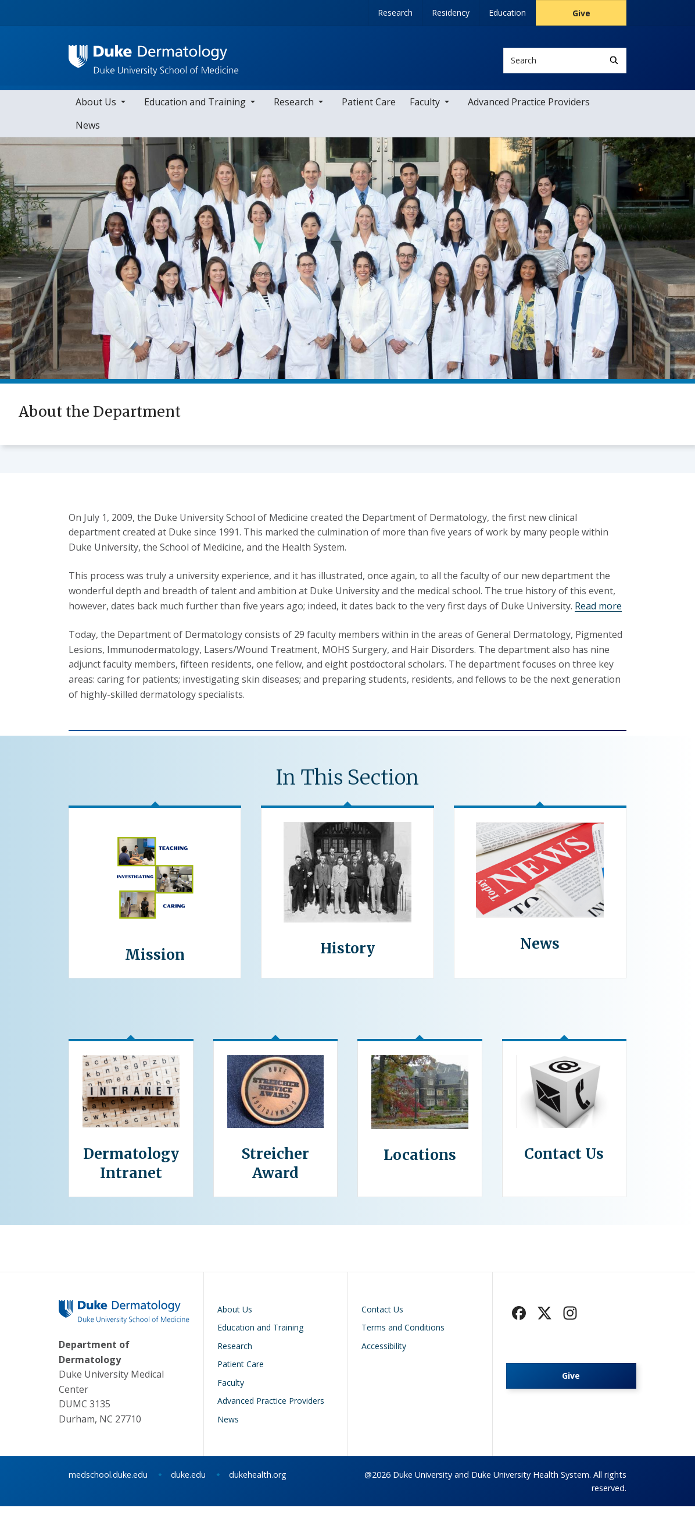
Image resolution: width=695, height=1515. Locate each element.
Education (507, 12)
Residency (451, 12)
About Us (96, 110)
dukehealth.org (257, 1483)
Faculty (425, 110)
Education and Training (195, 110)
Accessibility (383, 1354)
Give (581, 13)
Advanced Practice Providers (529, 110)
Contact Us (382, 1317)
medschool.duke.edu (108, 1483)
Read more (598, 614)
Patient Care (369, 110)
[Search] (613, 60)
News (88, 133)
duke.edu (188, 1483)
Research (395, 12)
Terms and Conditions (403, 1336)
